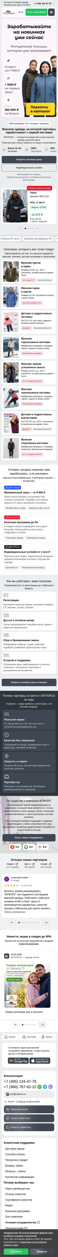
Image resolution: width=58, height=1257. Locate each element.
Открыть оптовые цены (29, 159)
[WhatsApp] (40, 1087)
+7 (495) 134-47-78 (20, 1081)
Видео (9, 1205)
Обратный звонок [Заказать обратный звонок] (19, 1109)
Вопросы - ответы (15, 1171)
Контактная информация (19, 1176)
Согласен (16, 1251)
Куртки (12, 1037)
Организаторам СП (16, 1228)
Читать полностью (14, 911)
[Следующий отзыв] (46, 922)
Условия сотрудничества (22, 1222)
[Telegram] (45, 1087)
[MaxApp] (51, 1087)
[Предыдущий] (20, 228)
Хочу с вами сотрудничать (29, 837)
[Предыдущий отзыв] (12, 922)
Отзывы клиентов (15, 1194)
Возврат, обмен (14, 1165)
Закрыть (42, 1251)
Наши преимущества (17, 1188)
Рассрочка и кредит (16, 1160)
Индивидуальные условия (29, 167)
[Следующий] (37, 228)
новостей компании (29, 944)
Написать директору (21, 1127)
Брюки (49, 1037)
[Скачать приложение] (18, 1061)
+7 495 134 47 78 (44, 3)
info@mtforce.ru (18, 1094)
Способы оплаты (15, 1154)
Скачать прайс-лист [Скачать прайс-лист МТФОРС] (20, 1118)
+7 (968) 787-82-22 (20, 1087)
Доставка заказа (14, 1148)
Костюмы (31, 1037)
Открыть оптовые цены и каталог (29, 682)
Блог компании (14, 1216)
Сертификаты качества (18, 1199)
